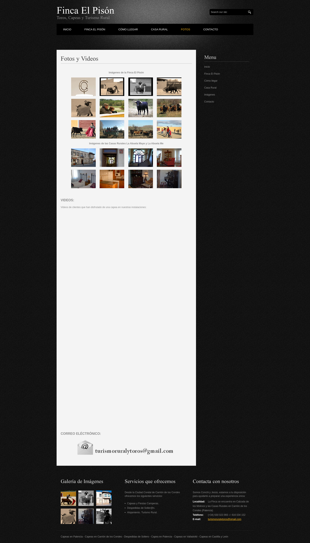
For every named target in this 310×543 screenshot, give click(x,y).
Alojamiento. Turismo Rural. (142, 512)
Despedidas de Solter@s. (141, 508)
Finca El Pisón (212, 73)
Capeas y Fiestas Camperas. (143, 503)
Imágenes (209, 94)
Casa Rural (210, 87)
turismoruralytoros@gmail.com (224, 519)
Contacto (209, 101)
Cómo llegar (211, 80)
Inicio (207, 66)
